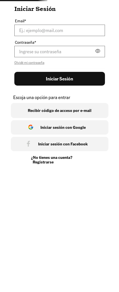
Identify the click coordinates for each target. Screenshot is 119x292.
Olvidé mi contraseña (29, 63)
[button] (97, 51)
